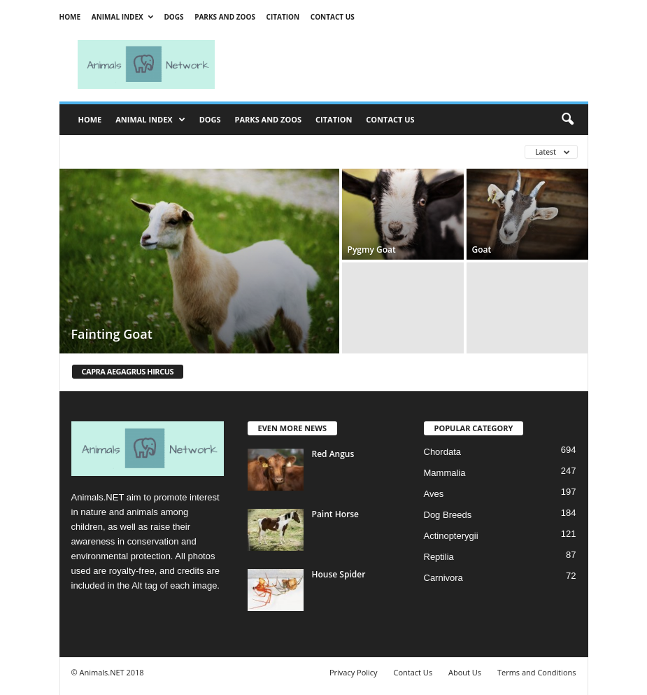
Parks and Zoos (224, 17)
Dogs (173, 17)
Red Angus (333, 454)
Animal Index (122, 17)
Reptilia (439, 557)
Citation (283, 17)
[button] (567, 119)
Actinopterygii (451, 536)
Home (70, 17)
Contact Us (333, 17)
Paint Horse (335, 514)
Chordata (442, 452)
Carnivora (443, 578)
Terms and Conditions (536, 672)
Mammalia (445, 473)
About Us (464, 672)
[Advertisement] (410, 64)
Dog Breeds (448, 515)
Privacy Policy (353, 672)
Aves (434, 494)
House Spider (339, 574)
